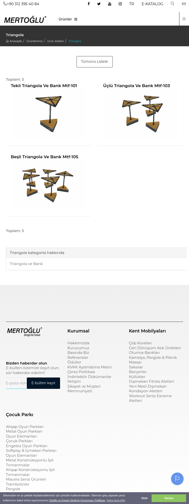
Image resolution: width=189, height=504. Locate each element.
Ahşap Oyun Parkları (25, 426)
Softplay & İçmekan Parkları (31, 450)
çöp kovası (78, 293)
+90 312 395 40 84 (21, 3)
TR (131, 3)
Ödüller (74, 362)
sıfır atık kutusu (145, 293)
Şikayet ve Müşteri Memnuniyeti (84, 389)
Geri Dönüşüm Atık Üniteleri (155, 348)
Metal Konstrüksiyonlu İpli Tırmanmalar (30, 462)
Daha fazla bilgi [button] (116, 500)
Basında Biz (78, 352)
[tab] (9, 240)
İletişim (74, 381)
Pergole (13, 489)
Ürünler (65, 19)
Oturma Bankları (144, 352)
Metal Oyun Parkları (24, 431)
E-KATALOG (152, 3)
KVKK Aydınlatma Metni (89, 367)
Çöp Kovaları (140, 343)
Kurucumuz (78, 348)
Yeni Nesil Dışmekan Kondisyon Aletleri (148, 389)
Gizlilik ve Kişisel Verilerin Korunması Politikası (77, 500)
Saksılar (136, 367)
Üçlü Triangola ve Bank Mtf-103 (136, 85)
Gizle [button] (144, 498)
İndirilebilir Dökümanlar (89, 376)
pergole (14, 310)
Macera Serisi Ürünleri (26, 479)
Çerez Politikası (81, 371)
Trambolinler (17, 484)
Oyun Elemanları (21, 436)
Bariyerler (138, 371)
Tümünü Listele (94, 61)
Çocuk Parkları (19, 441)
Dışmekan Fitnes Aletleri (151, 381)
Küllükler (137, 376)
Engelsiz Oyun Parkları (26, 445)
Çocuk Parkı (19, 293)
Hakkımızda (78, 343)
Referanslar (77, 357)
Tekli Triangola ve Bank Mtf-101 (44, 85)
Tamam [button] (168, 498)
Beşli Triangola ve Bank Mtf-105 (44, 156)
